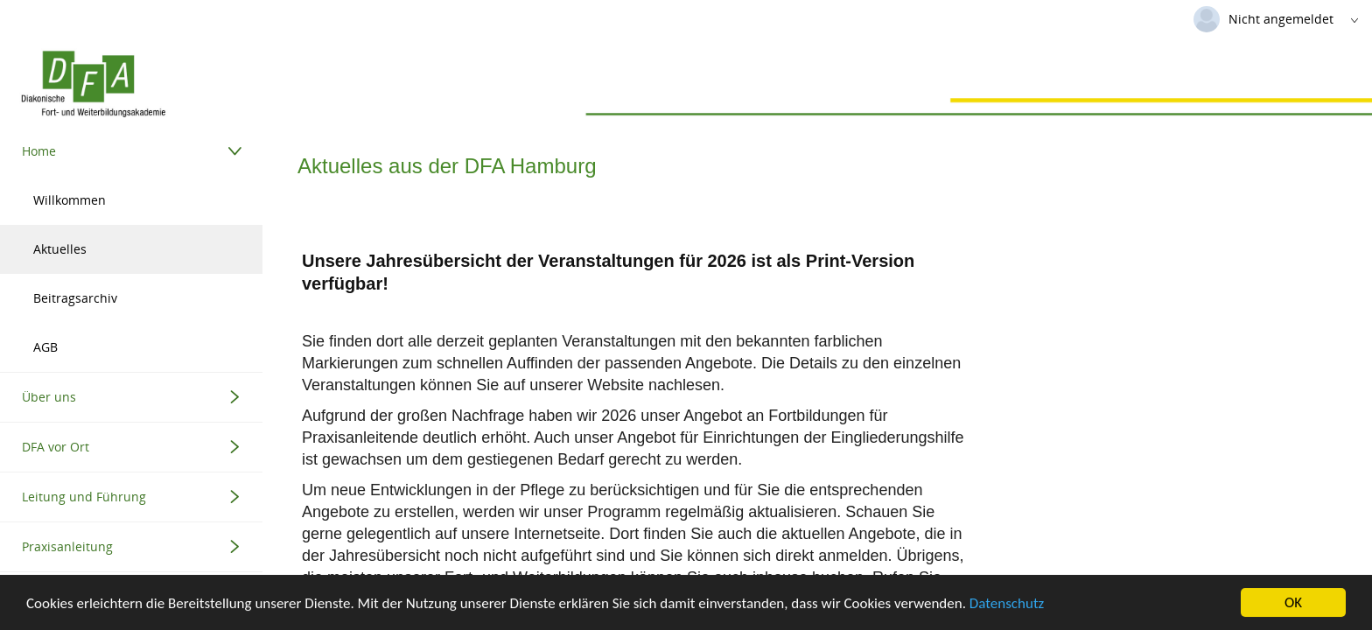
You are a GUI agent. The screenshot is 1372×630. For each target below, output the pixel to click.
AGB (45, 347)
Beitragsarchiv (75, 298)
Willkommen (69, 200)
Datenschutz (1007, 604)
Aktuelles (60, 249)
